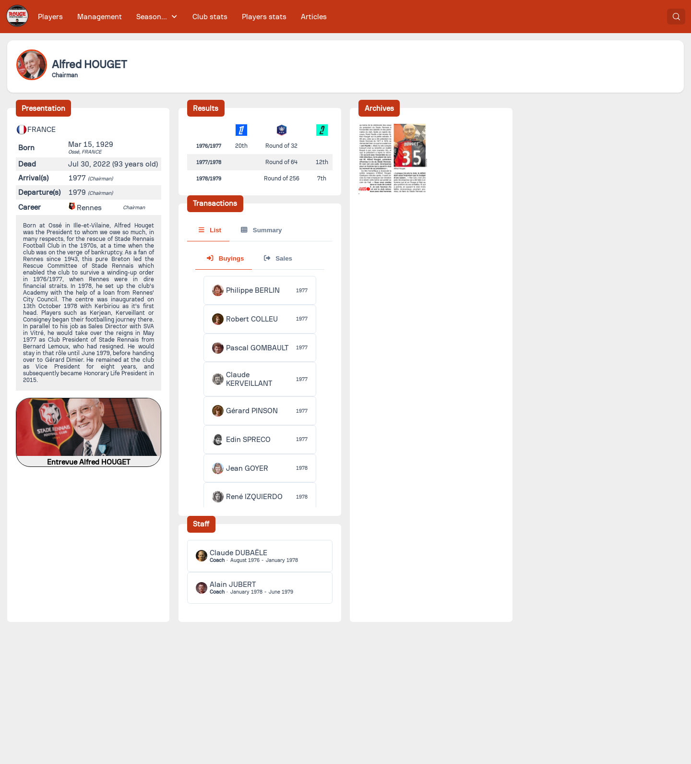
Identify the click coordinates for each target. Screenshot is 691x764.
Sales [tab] (278, 258)
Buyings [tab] (225, 258)
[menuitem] (51, 16)
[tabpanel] (259, 498)
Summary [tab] (261, 230)
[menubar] (182, 16)
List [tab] (210, 230)
